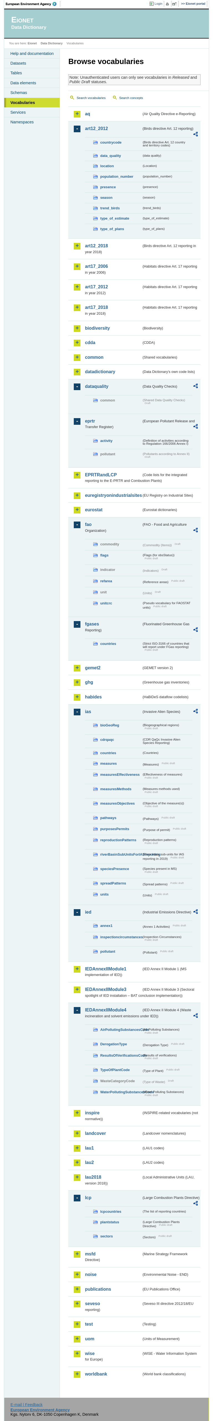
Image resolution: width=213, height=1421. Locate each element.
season (106, 197)
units (104, 894)
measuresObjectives (117, 803)
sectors (106, 1236)
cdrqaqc (107, 740)
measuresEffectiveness (120, 774)
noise (91, 1274)
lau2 (89, 1162)
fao (88, 524)
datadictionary (100, 371)
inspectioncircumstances (121, 937)
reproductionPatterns (118, 840)
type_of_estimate (114, 218)
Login (158, 3)
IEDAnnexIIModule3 (105, 989)
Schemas (18, 92)
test (89, 1324)
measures (108, 763)
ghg (89, 682)
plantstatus (109, 1222)
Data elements (23, 83)
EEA (33, 4)
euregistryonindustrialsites (113, 495)
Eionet (32, 43)
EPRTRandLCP (101, 474)
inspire (92, 1112)
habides (93, 697)
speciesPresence (114, 869)
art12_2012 (96, 128)
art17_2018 (96, 307)
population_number (116, 176)
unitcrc (106, 603)
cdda (90, 342)
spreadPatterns (113, 883)
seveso (92, 1303)
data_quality (110, 156)
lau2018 (93, 1177)
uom (89, 1338)
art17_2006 (96, 266)
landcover (95, 1133)
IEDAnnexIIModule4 (105, 1010)
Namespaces (22, 122)
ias (88, 711)
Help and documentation (32, 53)
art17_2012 (96, 286)
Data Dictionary (52, 43)
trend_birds (110, 208)
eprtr (90, 421)
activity (106, 441)
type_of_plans (112, 229)
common (94, 357)
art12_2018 (96, 245)
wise (90, 1353)
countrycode (110, 142)
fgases (92, 624)
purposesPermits (114, 829)
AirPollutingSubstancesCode (121, 1030)
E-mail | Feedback (27, 1404)
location (107, 166)
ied (88, 912)
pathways (108, 818)
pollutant (107, 951)
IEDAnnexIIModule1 (105, 969)
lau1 (89, 1148)
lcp (88, 1197)
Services (18, 112)
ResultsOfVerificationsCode (121, 1055)
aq (87, 113)
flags (104, 555)
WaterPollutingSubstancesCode (121, 1092)
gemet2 (92, 667)
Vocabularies (22, 102)
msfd (90, 1254)
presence (108, 187)
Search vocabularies (91, 98)
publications (98, 1289)
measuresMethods (115, 789)
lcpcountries (110, 1211)
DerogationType (113, 1044)
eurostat (93, 509)
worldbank (96, 1374)
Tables (16, 73)
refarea (106, 581)
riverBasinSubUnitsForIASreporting (121, 854)
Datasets (18, 63)
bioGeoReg (109, 725)
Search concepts (131, 98)
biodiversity (97, 328)
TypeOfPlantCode (115, 1070)
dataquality (96, 386)
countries (108, 644)
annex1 (106, 926)
